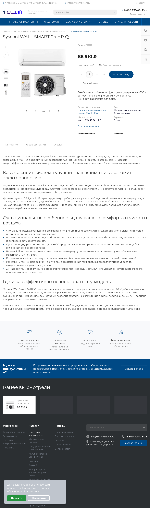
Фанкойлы (34, 465)
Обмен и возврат (64, 444)
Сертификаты (10, 436)
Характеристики (36, 144)
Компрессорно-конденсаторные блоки (38, 472)
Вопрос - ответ (62, 449)
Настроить (39, 498)
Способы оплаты (87, 134)
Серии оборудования (14, 432)
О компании (10, 425)
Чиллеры (33, 461)
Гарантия (59, 440)
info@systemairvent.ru (78, 3)
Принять (16, 498)
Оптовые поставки (64, 436)
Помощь (60, 425)
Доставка (118, 134)
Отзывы (58, 144)
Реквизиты (8, 447)
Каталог (34, 425)
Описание (11, 144)
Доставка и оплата (64, 432)
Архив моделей (37, 505)
